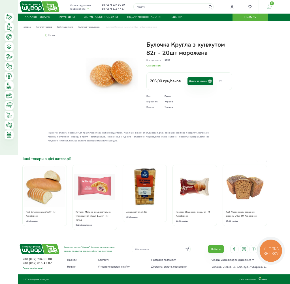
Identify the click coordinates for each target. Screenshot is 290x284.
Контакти (103, 260)
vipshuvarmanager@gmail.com (233, 260)
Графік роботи (78, 8)
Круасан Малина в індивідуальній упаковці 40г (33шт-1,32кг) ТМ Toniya (93, 215)
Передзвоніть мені (32, 268)
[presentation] (265, 161)
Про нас (71, 260)
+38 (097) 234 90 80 (112, 5)
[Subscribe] (187, 249)
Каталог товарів (44, 27)
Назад (49, 35)
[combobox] (173, 6)
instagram (244, 249)
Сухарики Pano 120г (136, 212)
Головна (27, 27)
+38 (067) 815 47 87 (112, 8)
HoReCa (250, 17)
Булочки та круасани (89, 27)
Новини (71, 266)
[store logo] (39, 6)
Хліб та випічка (65, 27)
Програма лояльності (163, 260)
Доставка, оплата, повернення (169, 266)
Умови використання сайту (114, 266)
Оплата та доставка (80, 5)
